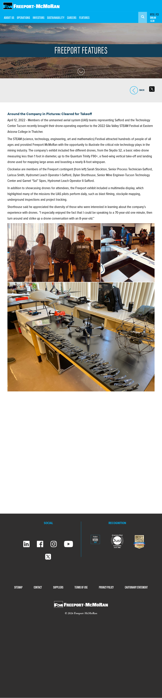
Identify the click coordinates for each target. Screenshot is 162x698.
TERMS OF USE (81, 587)
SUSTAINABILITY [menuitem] (55, 17)
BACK (134, 90)
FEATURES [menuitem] (84, 17)
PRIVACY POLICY (106, 587)
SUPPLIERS (58, 587)
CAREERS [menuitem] (71, 17)
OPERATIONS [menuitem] (23, 17)
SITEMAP (18, 587)
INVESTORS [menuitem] (38, 17)
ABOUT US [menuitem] (9, 17)
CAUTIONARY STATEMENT (136, 587)
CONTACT (38, 587)
